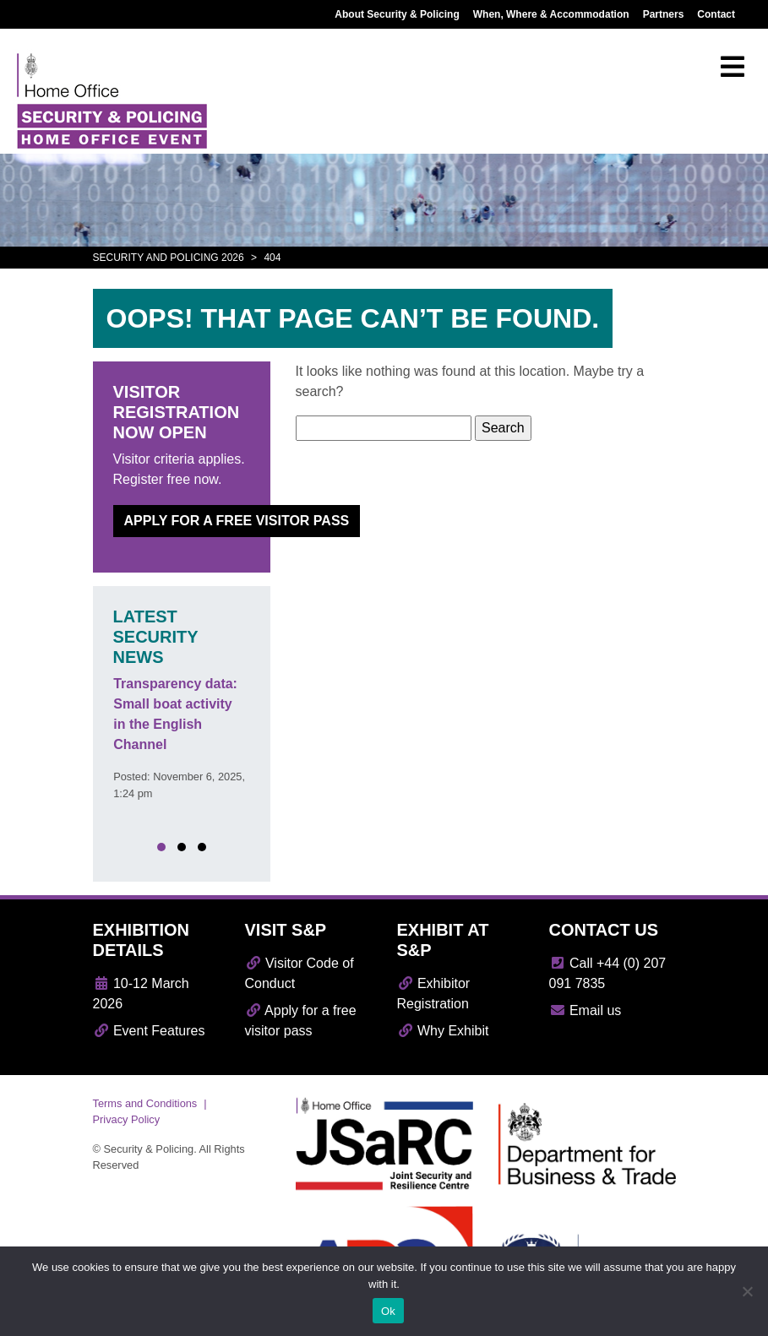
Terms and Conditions (145, 1103)
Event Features (149, 1031)
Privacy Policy (127, 1119)
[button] (161, 847)
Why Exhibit (443, 1031)
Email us (585, 1010)
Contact (716, 14)
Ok (388, 1311)
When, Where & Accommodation (551, 14)
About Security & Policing (397, 14)
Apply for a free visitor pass (237, 520)
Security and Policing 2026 (168, 257)
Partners (663, 14)
